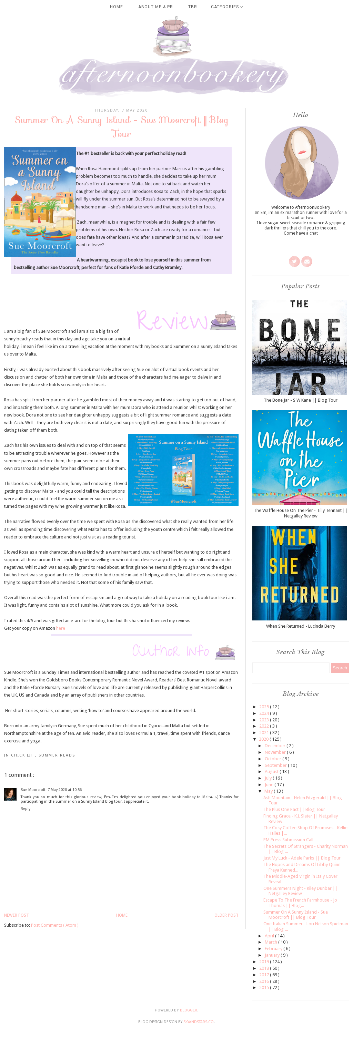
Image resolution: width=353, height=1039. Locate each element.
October (273, 758)
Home (116, 6)
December (275, 745)
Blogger (188, 1010)
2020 (264, 739)
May (269, 791)
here (60, 628)
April (270, 935)
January (273, 955)
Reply (25, 808)
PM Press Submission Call (288, 839)
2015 (264, 987)
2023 (264, 719)
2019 (264, 961)
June (269, 784)
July (269, 778)
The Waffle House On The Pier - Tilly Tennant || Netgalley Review (300, 513)
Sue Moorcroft (33, 790)
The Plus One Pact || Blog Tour (294, 809)
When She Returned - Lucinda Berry (300, 626)
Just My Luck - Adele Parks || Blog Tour (302, 858)
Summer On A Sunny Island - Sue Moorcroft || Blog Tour (295, 914)
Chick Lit (23, 755)
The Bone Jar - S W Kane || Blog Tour (300, 400)
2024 (264, 713)
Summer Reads (57, 755)
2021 (264, 732)
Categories (227, 6)
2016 (264, 981)
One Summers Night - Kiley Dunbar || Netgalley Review (300, 891)
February (274, 948)
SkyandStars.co (198, 1022)
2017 (264, 974)
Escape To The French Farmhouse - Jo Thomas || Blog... (300, 902)
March (271, 942)
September (276, 765)
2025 (264, 706)
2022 (264, 726)
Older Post (226, 915)
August (272, 771)
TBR (192, 6)
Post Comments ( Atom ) (55, 925)
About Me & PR (155, 6)
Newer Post (16, 915)
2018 (264, 968)
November (276, 752)
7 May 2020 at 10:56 (65, 790)
